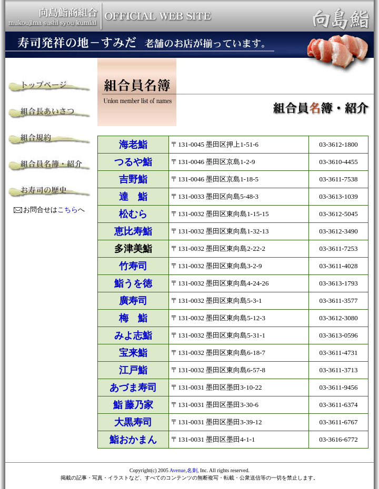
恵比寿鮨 (133, 231)
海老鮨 (133, 144)
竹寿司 (133, 266)
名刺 (192, 470)
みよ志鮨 (133, 335)
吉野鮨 (133, 179)
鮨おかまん (133, 439)
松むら (133, 214)
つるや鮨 (133, 162)
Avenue (177, 470)
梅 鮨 (133, 318)
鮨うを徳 (133, 283)
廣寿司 (133, 301)
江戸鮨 (133, 370)
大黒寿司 (133, 422)
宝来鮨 (133, 353)
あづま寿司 (133, 387)
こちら (67, 209)
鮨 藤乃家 (133, 405)
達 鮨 (133, 196)
